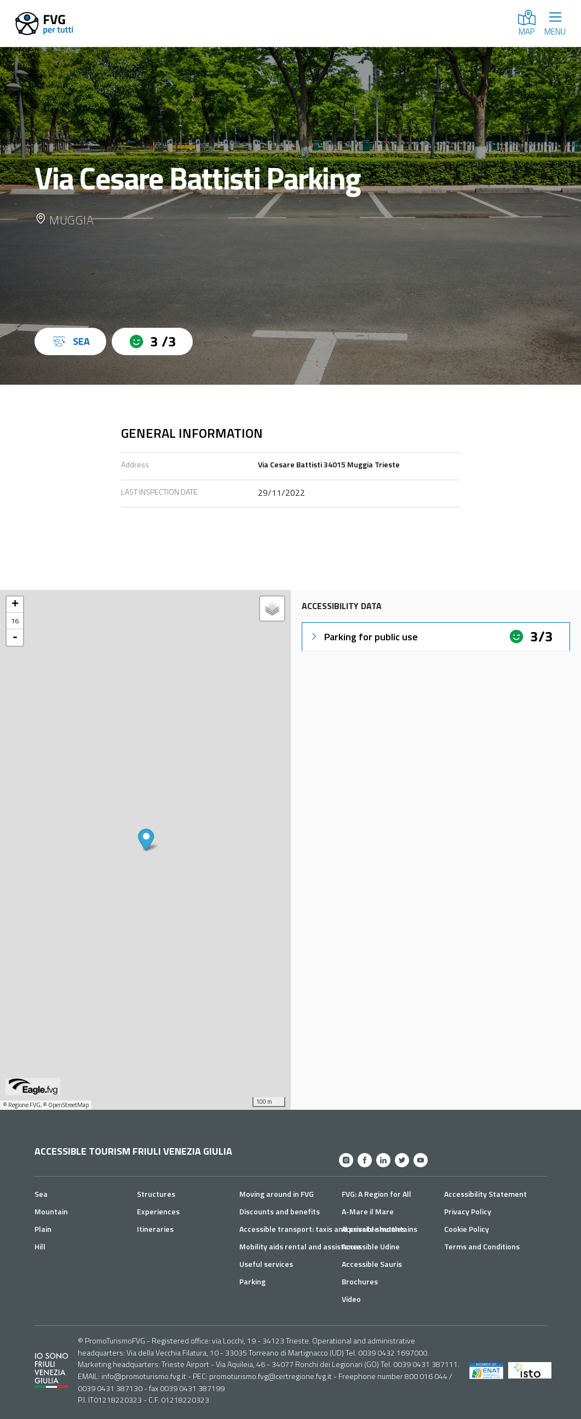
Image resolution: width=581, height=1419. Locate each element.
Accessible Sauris (372, 1264)
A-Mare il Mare (368, 1211)
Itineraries (155, 1229)
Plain (42, 1229)
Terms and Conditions (482, 1246)
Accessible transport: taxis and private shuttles (322, 1229)
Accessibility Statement (485, 1194)
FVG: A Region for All (376, 1194)
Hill (39, 1246)
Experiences (158, 1211)
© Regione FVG (22, 1105)
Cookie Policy (466, 1229)
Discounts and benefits (279, 1211)
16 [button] (15, 621)
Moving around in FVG (276, 1194)
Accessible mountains (379, 1229)
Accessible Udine (371, 1246)
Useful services (266, 1264)
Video (351, 1299)
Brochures (360, 1281)
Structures (156, 1194)
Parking (252, 1281)
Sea (41, 1194)
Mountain (51, 1211)
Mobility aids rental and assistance (300, 1246)
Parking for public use (363, 636)
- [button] (15, 637)
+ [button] (15, 604)
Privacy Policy (467, 1211)
